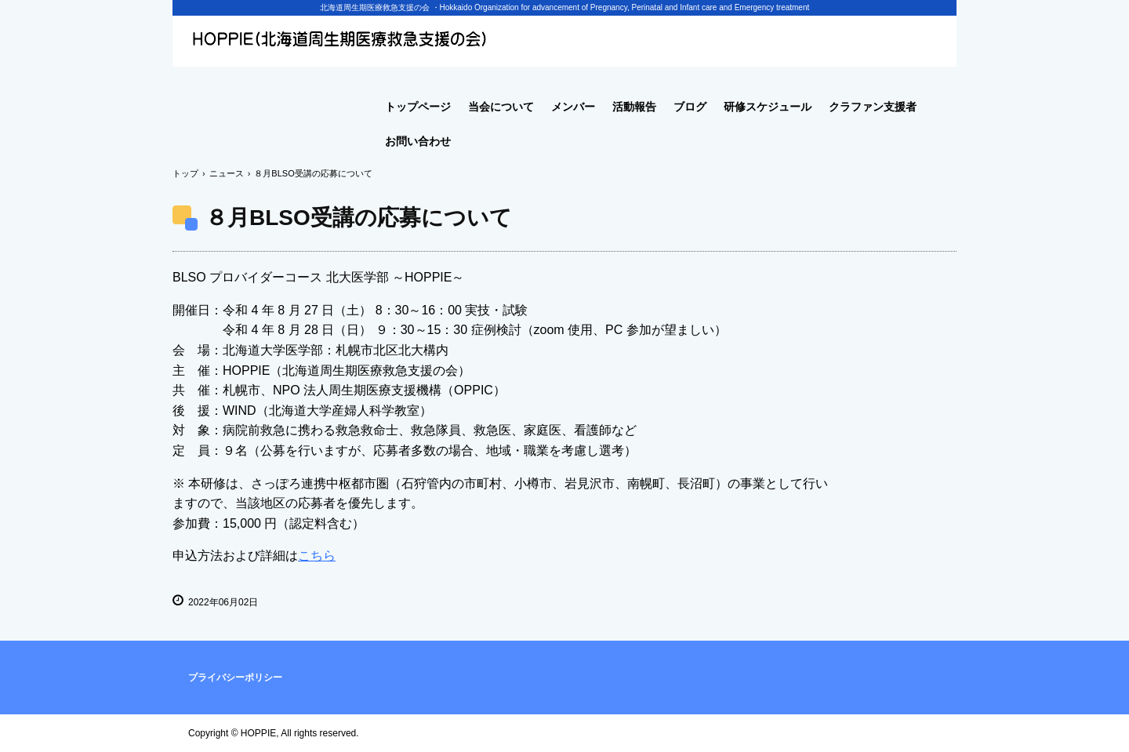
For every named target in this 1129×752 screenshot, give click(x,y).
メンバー (573, 106)
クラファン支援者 (873, 106)
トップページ (418, 106)
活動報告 (634, 106)
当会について (501, 106)
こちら (317, 555)
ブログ (689, 106)
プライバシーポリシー (235, 677)
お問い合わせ (418, 141)
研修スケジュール (767, 106)
